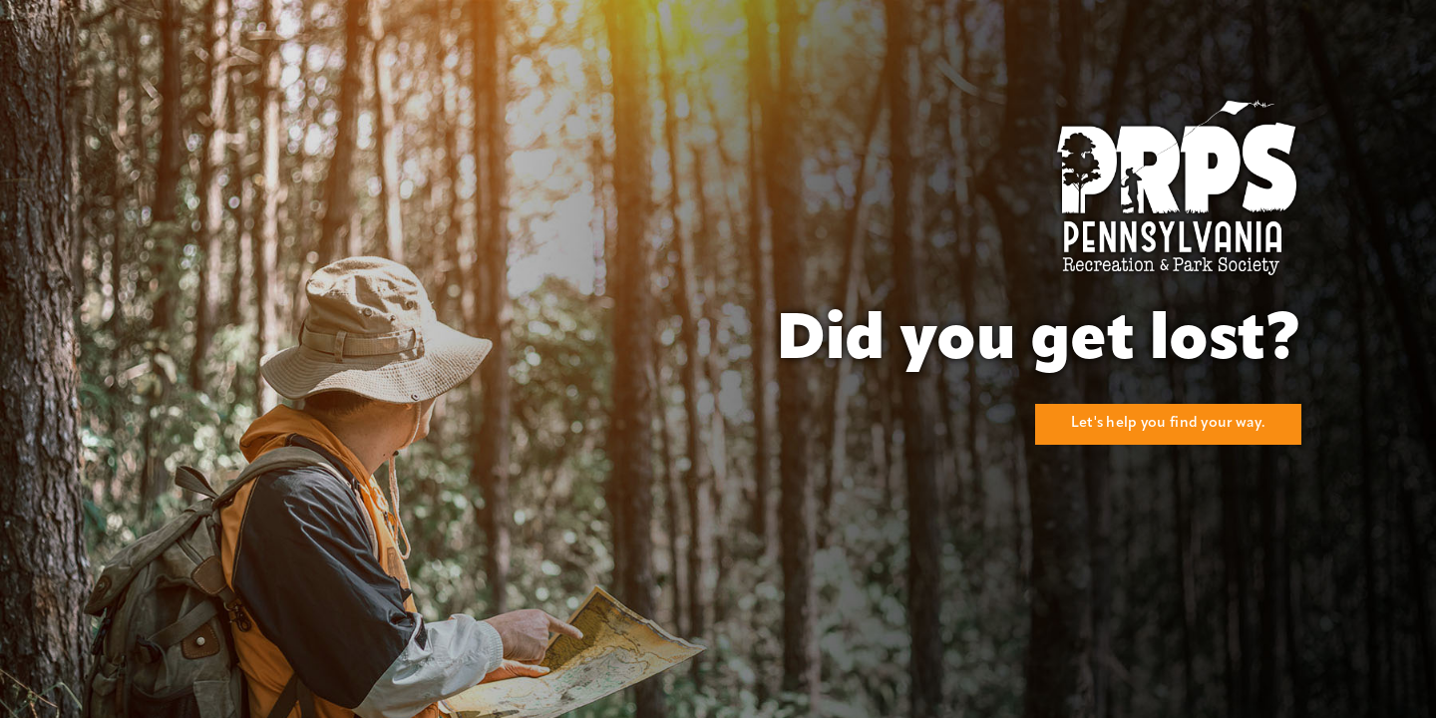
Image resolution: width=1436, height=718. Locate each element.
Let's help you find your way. (1168, 423)
